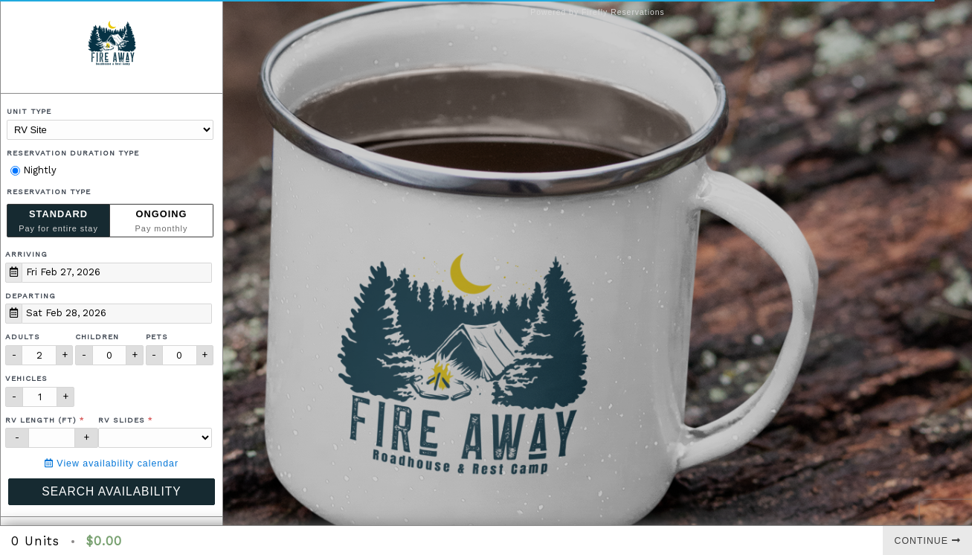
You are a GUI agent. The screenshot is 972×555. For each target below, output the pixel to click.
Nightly (33, 170)
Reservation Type (49, 191)
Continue (928, 541)
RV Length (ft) (41, 420)
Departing (30, 296)
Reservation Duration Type (73, 153)
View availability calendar (111, 463)
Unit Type (29, 111)
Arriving (26, 254)
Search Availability (111, 491)
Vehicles (26, 378)
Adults (22, 337)
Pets (157, 337)
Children (97, 337)
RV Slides (121, 420)
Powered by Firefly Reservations (597, 12)
